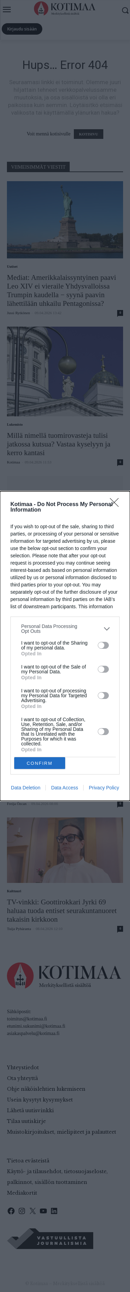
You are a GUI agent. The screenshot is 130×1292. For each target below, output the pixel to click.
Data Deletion (26, 787)
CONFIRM (40, 763)
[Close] (116, 504)
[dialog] (65, 646)
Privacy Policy (104, 787)
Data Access (64, 787)
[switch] (103, 645)
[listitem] (65, 629)
